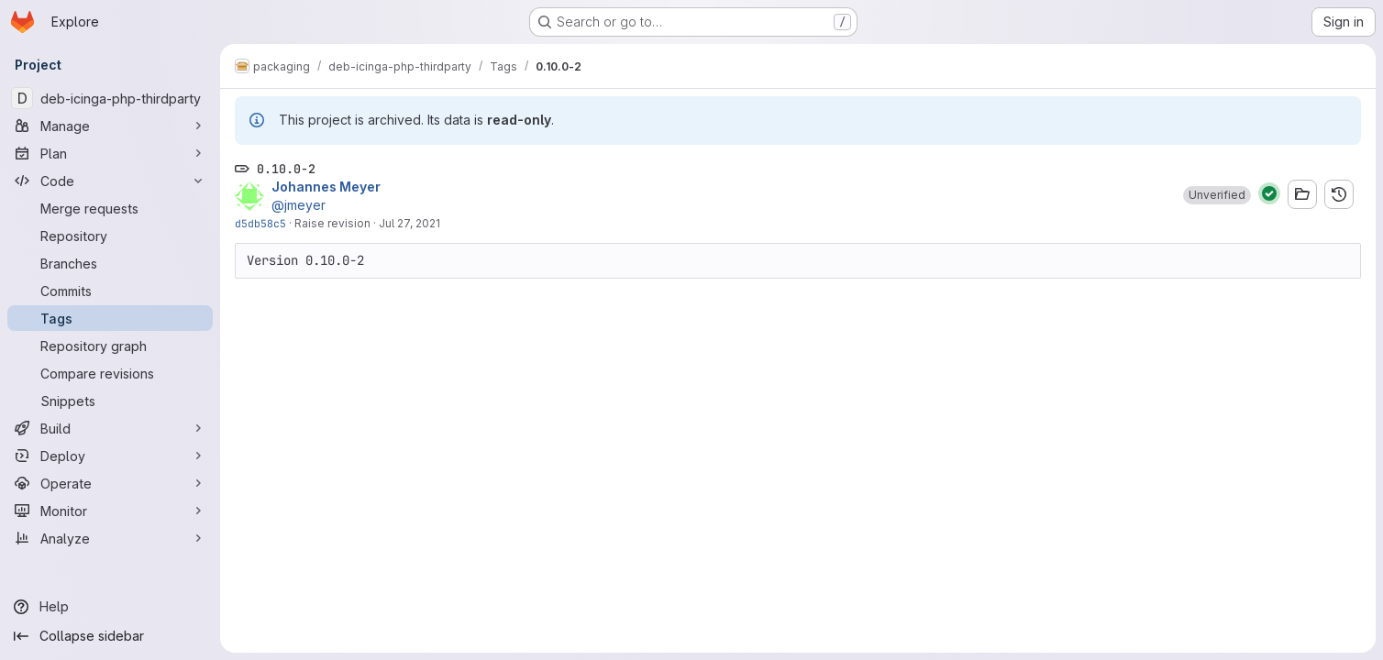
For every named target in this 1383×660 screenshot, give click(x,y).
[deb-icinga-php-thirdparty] (110, 98)
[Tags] (110, 318)
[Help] (110, 607)
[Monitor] (110, 510)
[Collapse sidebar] (110, 636)
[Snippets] (110, 400)
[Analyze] (110, 538)
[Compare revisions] (110, 373)
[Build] (110, 428)
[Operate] (110, 483)
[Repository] (110, 235)
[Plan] (110, 153)
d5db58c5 (260, 223)
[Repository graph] (110, 345)
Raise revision (332, 223)
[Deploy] (110, 455)
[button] (1217, 195)
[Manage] (110, 125)
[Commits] (110, 290)
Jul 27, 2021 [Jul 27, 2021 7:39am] (409, 223)
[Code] (110, 180)
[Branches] (110, 263)
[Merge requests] (110, 208)
